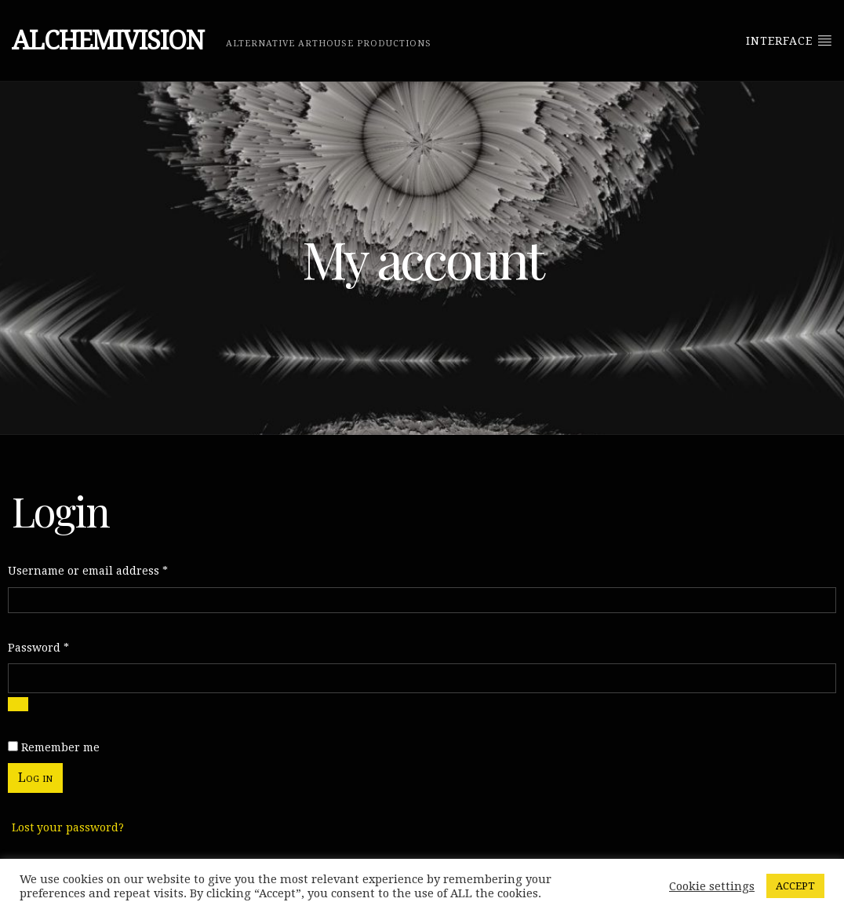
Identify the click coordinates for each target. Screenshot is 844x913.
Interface (789, 40)
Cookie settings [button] (712, 886)
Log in (35, 777)
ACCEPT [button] (795, 886)
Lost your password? (68, 827)
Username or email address (88, 569)
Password (38, 646)
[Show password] (18, 704)
